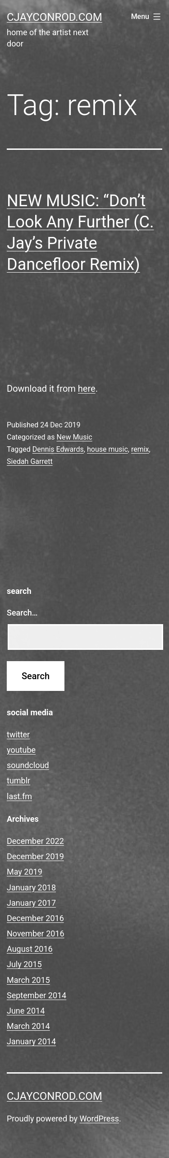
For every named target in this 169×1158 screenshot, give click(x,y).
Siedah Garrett (30, 461)
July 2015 (24, 964)
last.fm (19, 796)
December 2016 (35, 918)
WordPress (99, 1118)
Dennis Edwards (58, 449)
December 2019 (35, 856)
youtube (21, 750)
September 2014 (36, 995)
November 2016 (35, 933)
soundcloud (28, 765)
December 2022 (35, 841)
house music (107, 449)
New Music (74, 437)
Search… (22, 612)
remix (140, 449)
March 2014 (28, 1026)
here (87, 388)
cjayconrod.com (54, 17)
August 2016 (30, 949)
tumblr (18, 780)
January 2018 (31, 887)
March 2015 (28, 980)
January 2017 (31, 903)
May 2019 (24, 871)
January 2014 (31, 1041)
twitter (18, 734)
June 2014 (26, 1010)
